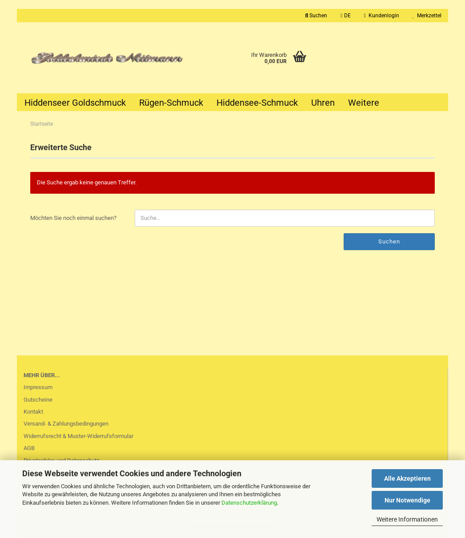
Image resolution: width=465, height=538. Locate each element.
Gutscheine (38, 399)
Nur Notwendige (407, 500)
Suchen (389, 241)
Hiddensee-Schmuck (257, 102)
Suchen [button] (316, 15)
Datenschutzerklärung (249, 502)
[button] (345, 15)
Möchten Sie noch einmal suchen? (73, 218)
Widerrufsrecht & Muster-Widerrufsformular (78, 436)
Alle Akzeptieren (407, 478)
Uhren (323, 102)
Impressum (38, 387)
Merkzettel (427, 15)
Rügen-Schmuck (171, 102)
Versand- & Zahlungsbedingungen (66, 423)
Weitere (363, 102)
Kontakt (33, 411)
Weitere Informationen (407, 519)
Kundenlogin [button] (381, 15)
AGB (29, 448)
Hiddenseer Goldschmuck (75, 102)
